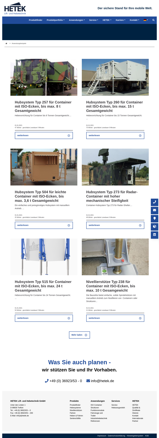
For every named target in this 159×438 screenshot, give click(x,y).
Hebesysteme (75, 408)
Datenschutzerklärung (116, 436)
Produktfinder (75, 405)
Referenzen (95, 421)
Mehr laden (77, 335)
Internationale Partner (137, 419)
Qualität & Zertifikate (136, 409)
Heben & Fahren (76, 416)
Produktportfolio (55, 21)
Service (115, 405)
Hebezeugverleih (118, 408)
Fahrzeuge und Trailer (97, 414)
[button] (6, 431)
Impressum (101, 436)
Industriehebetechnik (99, 418)
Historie (135, 413)
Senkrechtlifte (75, 418)
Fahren (73, 413)
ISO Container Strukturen (96, 406)
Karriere (120, 21)
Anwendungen (76, 21)
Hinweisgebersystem (135, 436)
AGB (147, 436)
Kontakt (135, 416)
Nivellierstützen (76, 410)
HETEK (135, 405)
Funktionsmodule (97, 410)
